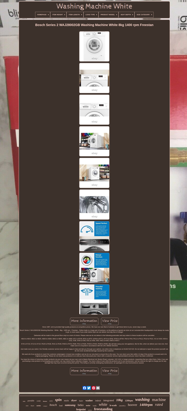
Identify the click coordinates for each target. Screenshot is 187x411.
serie (51, 401)
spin (58, 400)
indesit (98, 400)
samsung (70, 405)
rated (159, 404)
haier (81, 401)
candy (39, 401)
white (103, 404)
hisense (45, 401)
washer (89, 400)
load (60, 406)
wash (94, 406)
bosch (53, 405)
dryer (74, 400)
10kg (119, 400)
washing (142, 399)
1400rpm (146, 405)
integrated (108, 400)
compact (45, 406)
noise (88, 405)
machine (159, 399)
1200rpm (129, 400)
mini (27, 406)
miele (66, 400)
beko (81, 405)
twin (24, 401)
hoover (132, 405)
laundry (122, 406)
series (38, 406)
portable (31, 401)
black (32, 406)
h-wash (113, 405)
